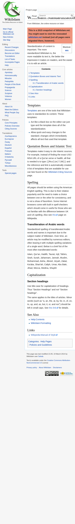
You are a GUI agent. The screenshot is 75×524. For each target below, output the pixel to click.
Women (8, 99)
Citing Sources (11, 129)
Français (8, 151)
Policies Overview (12, 126)
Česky (7, 142)
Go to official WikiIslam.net (8, 33)
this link (52, 307)
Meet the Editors (11, 110)
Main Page (7, 29)
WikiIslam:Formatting (41, 323)
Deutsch (8, 145)
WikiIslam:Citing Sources (60, 172)
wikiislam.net (35, 37)
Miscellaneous (11, 166)
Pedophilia (9, 81)
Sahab (40, 356)
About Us (8, 107)
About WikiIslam (45, 367)
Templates (32, 110)
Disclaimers (57, 367)
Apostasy (8, 72)
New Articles (8, 37)
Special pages (10, 173)
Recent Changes (12, 47)
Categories (33, 341)
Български (9, 139)
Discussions (10, 50)
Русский (8, 160)
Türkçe (7, 163)
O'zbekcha (9, 157)
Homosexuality (11, 75)
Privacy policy (32, 367)
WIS (67, 50)
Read (34, 16)
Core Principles (11, 123)
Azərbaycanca (11, 136)
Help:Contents (37, 319)
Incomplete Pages (12, 62)
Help (7, 65)
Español (8, 148)
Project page (31, 10)
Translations (10, 56)
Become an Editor (12, 53)
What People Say (12, 112)
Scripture (8, 93)
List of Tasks (10, 59)
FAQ (6, 116)
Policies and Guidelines (40, 344)
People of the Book (12, 84)
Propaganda (10, 87)
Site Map (6, 40)
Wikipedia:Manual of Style (43, 335)
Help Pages (46, 341)
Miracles (8, 78)
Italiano (8, 154)
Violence (8, 96)
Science (8, 90)
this (54, 214)
